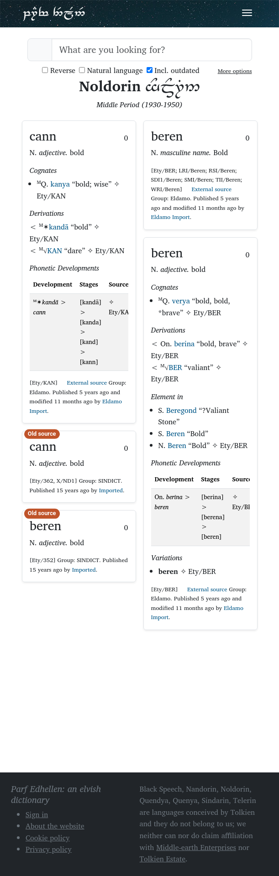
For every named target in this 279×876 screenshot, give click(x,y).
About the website (55, 826)
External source (83, 382)
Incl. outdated (173, 70)
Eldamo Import (170, 217)
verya (181, 301)
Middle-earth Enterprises (196, 847)
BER (175, 367)
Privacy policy (49, 849)
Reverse (58, 70)
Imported (111, 490)
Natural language (111, 70)
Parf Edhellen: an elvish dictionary (54, 13)
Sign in (37, 814)
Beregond (181, 410)
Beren (175, 433)
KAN (55, 250)
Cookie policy (48, 838)
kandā (58, 227)
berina (184, 343)
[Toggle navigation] (247, 13)
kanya (60, 184)
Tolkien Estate (163, 859)
